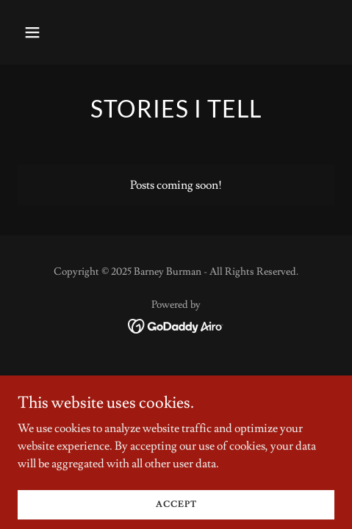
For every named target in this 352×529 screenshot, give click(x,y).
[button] (54, 32)
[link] (176, 323)
